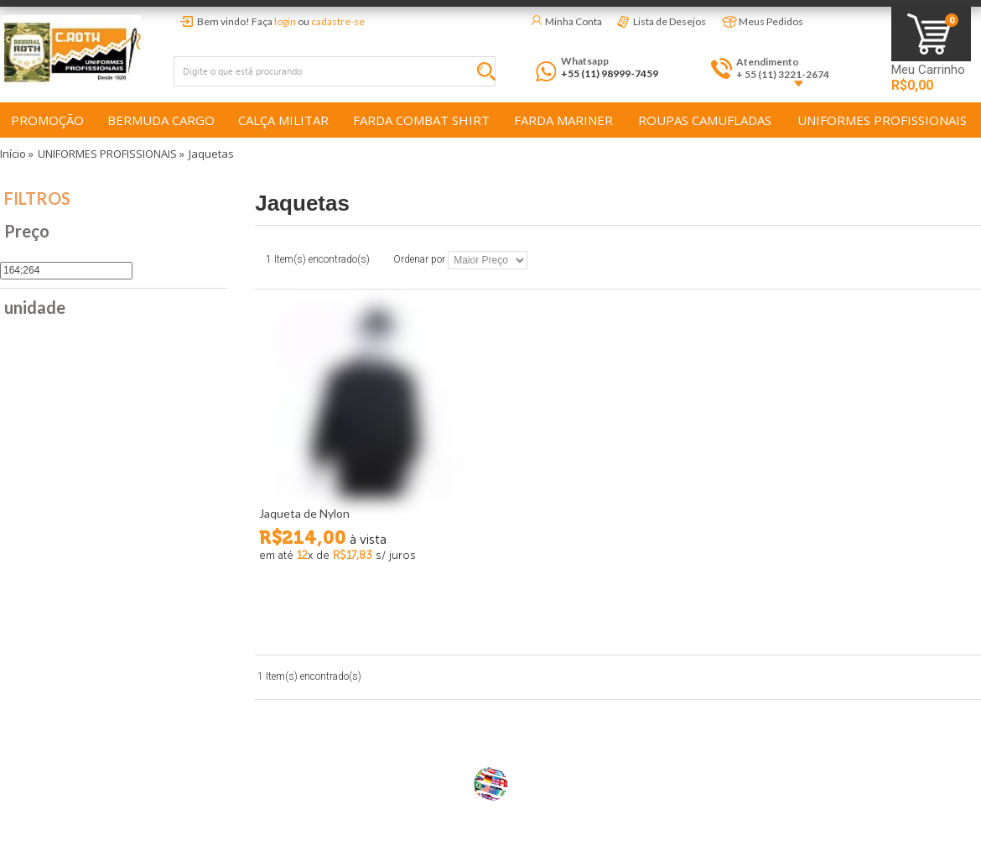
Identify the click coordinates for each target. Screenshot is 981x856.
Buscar (490, 74)
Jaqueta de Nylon (304, 513)
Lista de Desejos (669, 21)
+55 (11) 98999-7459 (609, 73)
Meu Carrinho (928, 70)
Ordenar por (419, 260)
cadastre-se (338, 21)
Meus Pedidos (771, 21)
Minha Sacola (931, 34)
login (285, 21)
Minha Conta (573, 21)
